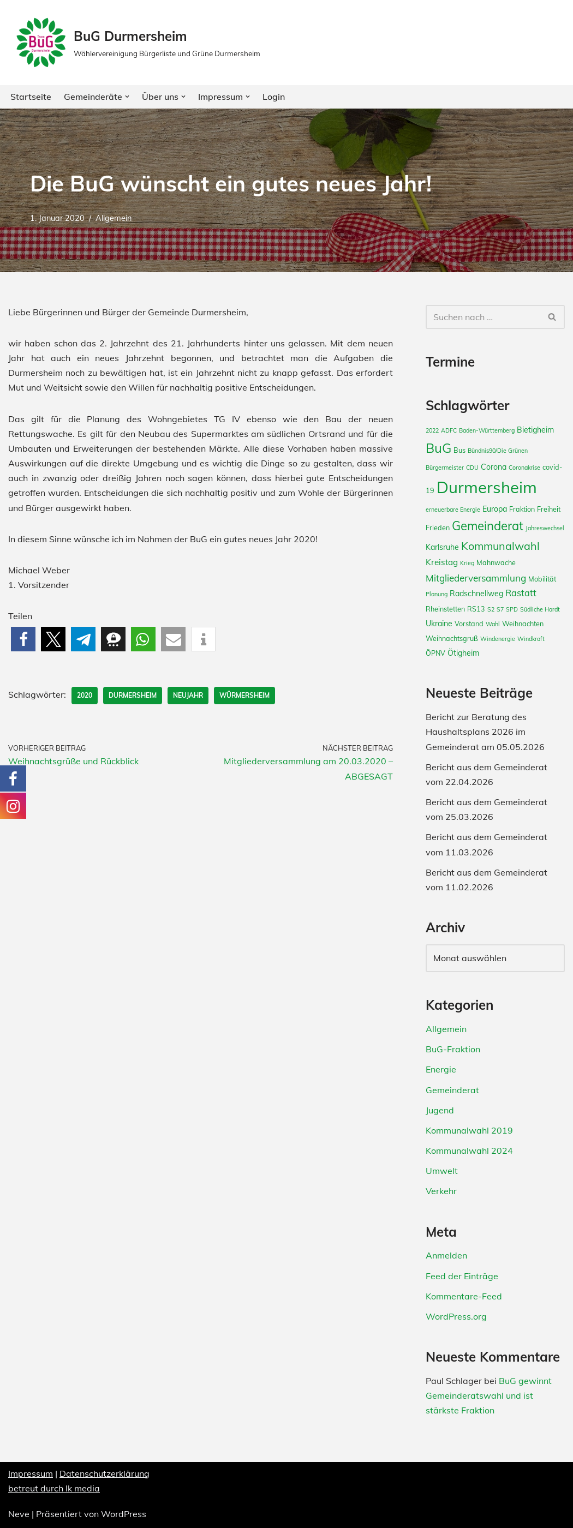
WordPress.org (456, 1316)
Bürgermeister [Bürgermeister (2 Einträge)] (445, 467)
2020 (84, 695)
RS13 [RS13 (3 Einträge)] (476, 608)
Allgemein (114, 218)
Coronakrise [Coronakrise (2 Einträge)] (524, 467)
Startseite (30, 96)
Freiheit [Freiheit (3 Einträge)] (548, 509)
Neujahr (188, 695)
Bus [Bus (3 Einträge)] (459, 450)
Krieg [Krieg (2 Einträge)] (467, 563)
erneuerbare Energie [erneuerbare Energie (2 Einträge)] (453, 509)
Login (273, 96)
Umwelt (442, 1170)
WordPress (123, 1513)
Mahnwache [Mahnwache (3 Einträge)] (496, 562)
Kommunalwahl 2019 (469, 1130)
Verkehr (441, 1190)
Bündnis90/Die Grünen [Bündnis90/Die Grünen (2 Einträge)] (498, 450)
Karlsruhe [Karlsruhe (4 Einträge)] (442, 547)
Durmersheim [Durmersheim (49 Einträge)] (487, 487)
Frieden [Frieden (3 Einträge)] (438, 527)
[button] (127, 96)
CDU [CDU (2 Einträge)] (472, 467)
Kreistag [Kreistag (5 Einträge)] (442, 562)
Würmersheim (244, 695)
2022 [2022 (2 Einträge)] (432, 430)
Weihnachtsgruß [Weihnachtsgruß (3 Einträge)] (452, 638)
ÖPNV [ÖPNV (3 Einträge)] (435, 653)
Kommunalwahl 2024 (469, 1150)
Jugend (440, 1110)
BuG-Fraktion (453, 1049)
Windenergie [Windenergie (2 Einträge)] (497, 639)
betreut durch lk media (54, 1488)
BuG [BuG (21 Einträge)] (438, 448)
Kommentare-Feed (464, 1296)
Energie (441, 1069)
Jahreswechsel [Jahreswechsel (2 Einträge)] (545, 528)
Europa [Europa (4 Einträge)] (494, 509)
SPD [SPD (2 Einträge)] (512, 609)
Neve (18, 1513)
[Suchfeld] (483, 317)
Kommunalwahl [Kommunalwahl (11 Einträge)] (500, 546)
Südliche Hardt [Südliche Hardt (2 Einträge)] (540, 609)
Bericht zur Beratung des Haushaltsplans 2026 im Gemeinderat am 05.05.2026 (485, 731)
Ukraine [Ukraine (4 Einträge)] (439, 623)
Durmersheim (133, 695)
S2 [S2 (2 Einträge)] (490, 609)
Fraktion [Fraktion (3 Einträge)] (522, 509)
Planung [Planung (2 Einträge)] (436, 594)
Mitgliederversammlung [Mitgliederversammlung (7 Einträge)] (476, 578)
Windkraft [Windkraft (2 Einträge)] (531, 639)
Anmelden (446, 1255)
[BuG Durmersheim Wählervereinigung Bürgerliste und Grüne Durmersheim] (137, 42)
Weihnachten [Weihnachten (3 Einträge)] (523, 623)
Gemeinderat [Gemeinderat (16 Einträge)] (487, 526)
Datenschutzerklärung (104, 1473)
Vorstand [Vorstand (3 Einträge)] (469, 623)
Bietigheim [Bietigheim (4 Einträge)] (535, 430)
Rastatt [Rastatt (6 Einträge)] (520, 593)
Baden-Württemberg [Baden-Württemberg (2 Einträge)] (487, 430)
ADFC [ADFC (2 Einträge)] (449, 430)
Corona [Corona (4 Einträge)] (493, 467)
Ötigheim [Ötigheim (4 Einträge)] (463, 653)
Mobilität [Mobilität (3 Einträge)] (542, 578)
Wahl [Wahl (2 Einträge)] (493, 624)
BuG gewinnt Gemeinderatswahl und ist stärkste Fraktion (489, 1395)
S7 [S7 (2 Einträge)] (500, 609)
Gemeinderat (452, 1089)
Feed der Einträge (462, 1276)
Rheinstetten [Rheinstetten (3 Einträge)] (445, 608)
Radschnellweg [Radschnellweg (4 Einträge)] (476, 593)
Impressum (30, 1473)
